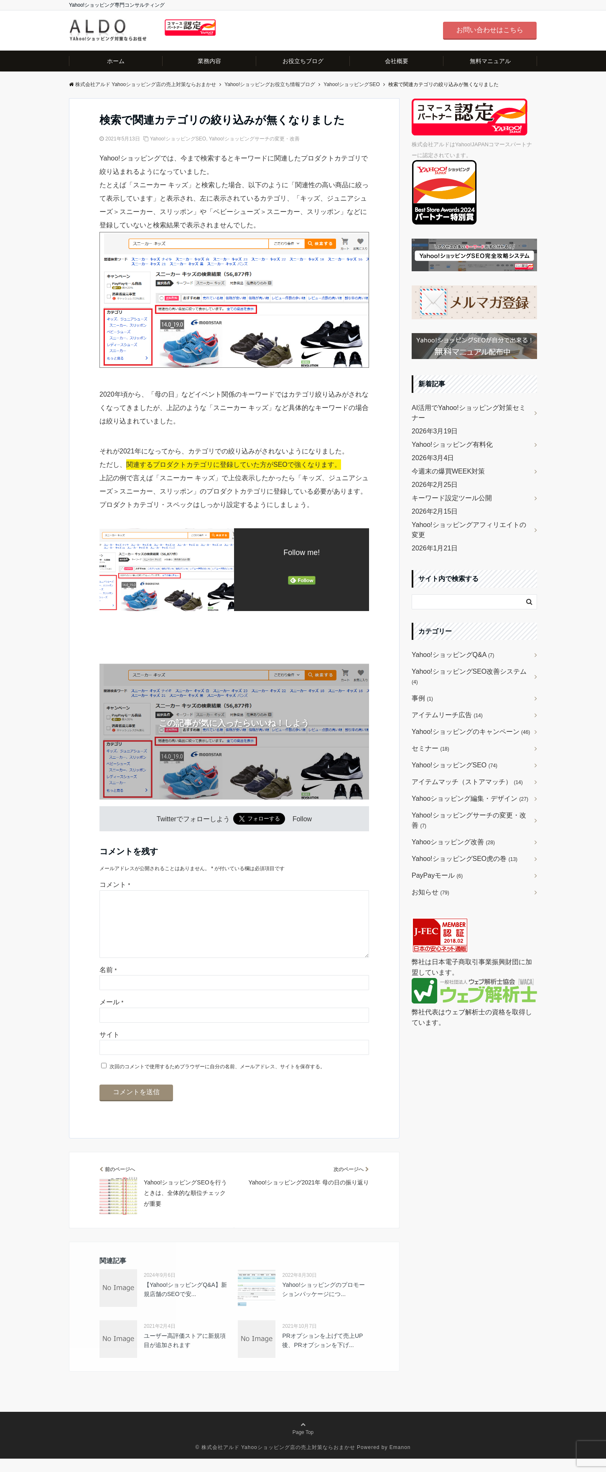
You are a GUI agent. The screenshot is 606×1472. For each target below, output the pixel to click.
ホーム (116, 61)
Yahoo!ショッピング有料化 (452, 444)
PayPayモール (437, 875)
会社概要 (396, 61)
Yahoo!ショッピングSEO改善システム (469, 676)
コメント (114, 884)
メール (111, 1015)
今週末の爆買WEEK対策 (448, 471)
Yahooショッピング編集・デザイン (470, 798)
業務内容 (209, 61)
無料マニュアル (490, 61)
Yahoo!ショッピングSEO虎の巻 (464, 858)
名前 (108, 983)
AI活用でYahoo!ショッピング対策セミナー (469, 412)
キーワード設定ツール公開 (452, 498)
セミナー (430, 748)
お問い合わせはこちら (489, 29)
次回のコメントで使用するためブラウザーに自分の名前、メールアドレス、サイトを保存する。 (217, 1080)
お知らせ (430, 892)
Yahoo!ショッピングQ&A (453, 654)
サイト (109, 1048)
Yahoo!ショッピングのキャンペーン (471, 731)
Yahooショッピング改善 (453, 842)
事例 (422, 698)
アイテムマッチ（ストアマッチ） (467, 781)
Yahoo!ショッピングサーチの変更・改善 (254, 139)
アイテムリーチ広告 (447, 714)
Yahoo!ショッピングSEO (178, 139)
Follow (302, 819)
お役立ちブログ (303, 61)
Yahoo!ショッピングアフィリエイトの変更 (469, 529)
